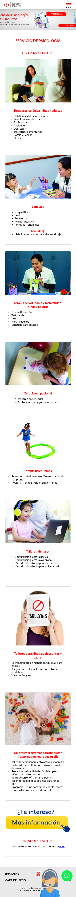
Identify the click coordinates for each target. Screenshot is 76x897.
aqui (62, 846)
